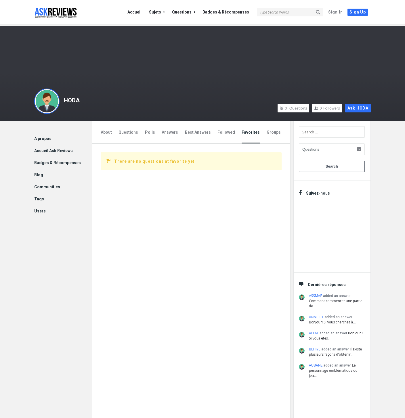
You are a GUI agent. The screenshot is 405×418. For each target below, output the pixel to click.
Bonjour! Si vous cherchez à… (332, 320)
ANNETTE (316, 315)
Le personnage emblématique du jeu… (333, 368)
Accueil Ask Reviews (53, 149)
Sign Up (357, 12)
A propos (42, 137)
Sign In (335, 12)
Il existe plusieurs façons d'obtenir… (335, 350)
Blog (38, 173)
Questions (183, 12)
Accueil (134, 12)
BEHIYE (314, 347)
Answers (170, 130)
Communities (47, 185)
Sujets (157, 12)
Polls (150, 130)
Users (40, 209)
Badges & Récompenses (225, 12)
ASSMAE (315, 294)
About (106, 130)
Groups (274, 130)
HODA (72, 98)
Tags (39, 197)
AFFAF (314, 331)
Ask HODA (357, 106)
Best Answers (198, 130)
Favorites (251, 130)
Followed (226, 130)
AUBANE (315, 363)
